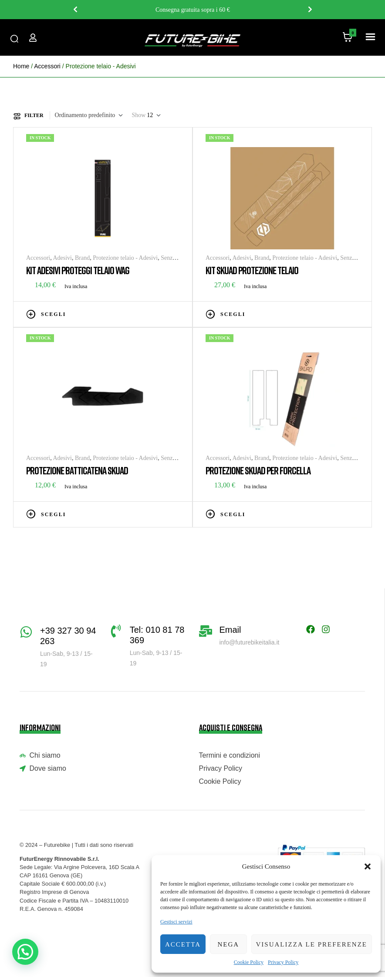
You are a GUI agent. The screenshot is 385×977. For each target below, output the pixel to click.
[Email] (205, 631)
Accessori (47, 66)
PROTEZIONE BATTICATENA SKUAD (77, 470)
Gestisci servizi (176, 922)
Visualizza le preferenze (312, 944)
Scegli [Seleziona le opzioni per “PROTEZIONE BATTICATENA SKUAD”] (53, 514)
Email (230, 630)
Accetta (183, 944)
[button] (367, 866)
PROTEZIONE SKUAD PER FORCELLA (258, 470)
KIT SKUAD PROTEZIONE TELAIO (252, 270)
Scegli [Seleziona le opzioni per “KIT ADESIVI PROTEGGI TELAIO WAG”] (53, 314)
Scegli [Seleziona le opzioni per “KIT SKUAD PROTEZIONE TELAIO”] (232, 314)
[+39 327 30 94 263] (26, 631)
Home (21, 66)
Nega (228, 944)
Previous (75, 9)
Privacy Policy (283, 962)
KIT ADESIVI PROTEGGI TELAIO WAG (77, 270)
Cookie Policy (248, 962)
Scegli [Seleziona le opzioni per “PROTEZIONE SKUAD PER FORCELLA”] (232, 514)
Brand (82, 258)
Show (138, 115)
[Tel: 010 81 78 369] (115, 631)
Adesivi (62, 258)
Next (310, 9)
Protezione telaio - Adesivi (125, 258)
